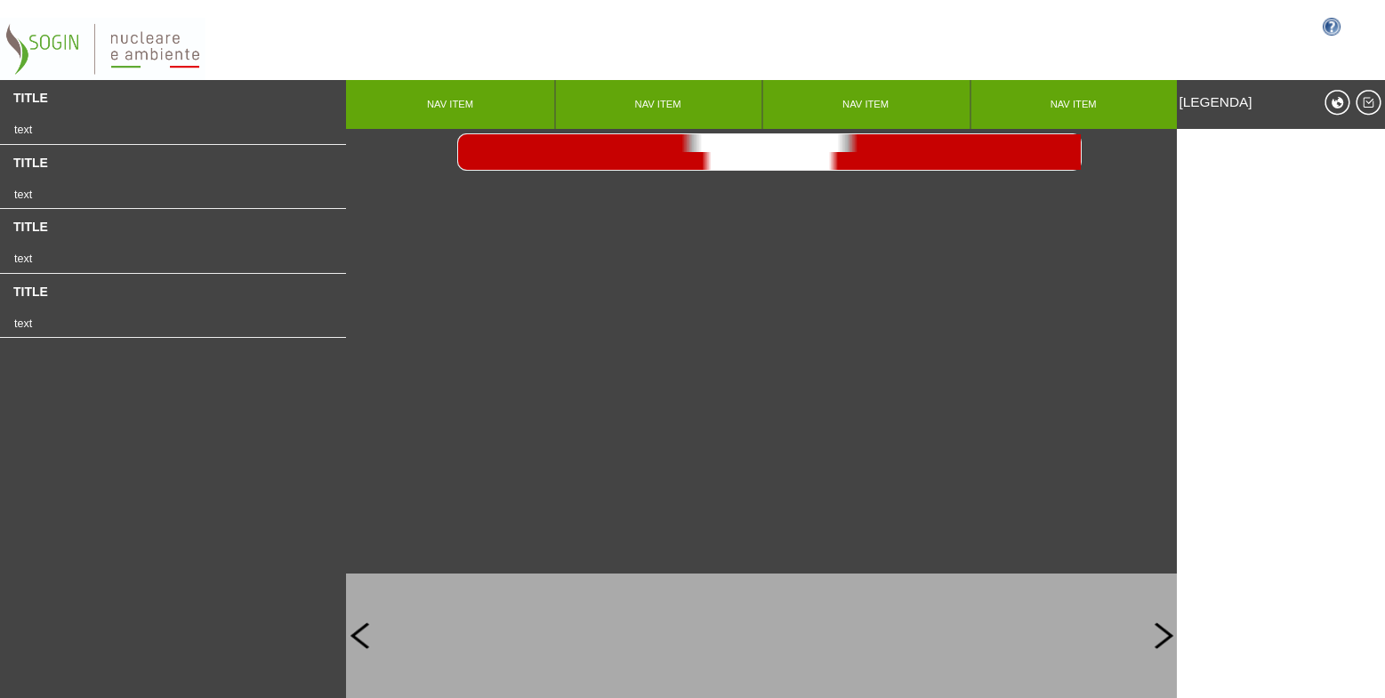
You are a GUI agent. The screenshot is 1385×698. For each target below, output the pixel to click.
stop (770, 143)
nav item (450, 104)
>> (770, 161)
